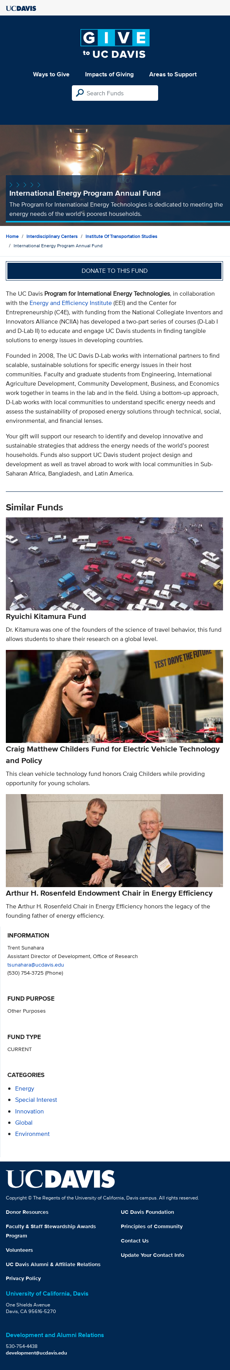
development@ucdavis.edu (36, 1352)
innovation (29, 1111)
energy (24, 1088)
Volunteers (19, 1250)
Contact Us (135, 1240)
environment (32, 1133)
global (24, 1122)
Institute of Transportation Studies (121, 236)
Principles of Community (152, 1226)
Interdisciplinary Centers (52, 236)
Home (12, 236)
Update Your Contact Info (152, 1255)
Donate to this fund (115, 270)
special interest (36, 1099)
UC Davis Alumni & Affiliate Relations (53, 1264)
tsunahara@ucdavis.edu (35, 964)
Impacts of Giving (109, 74)
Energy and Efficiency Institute (71, 302)
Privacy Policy (23, 1278)
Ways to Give (51, 74)
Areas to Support (173, 74)
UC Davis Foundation (147, 1212)
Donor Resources (27, 1212)
